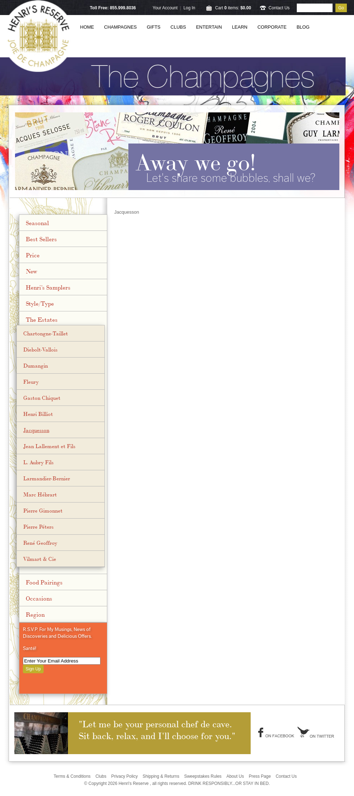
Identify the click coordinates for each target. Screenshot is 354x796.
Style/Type (40, 303)
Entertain (209, 27)
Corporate (271, 27)
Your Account (165, 7)
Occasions (39, 598)
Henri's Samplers (48, 287)
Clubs (178, 27)
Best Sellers (41, 238)
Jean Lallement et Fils (49, 446)
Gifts (154, 27)
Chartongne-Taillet (45, 333)
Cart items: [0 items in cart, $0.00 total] (233, 7)
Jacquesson (36, 429)
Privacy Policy (124, 776)
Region (35, 614)
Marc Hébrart (40, 494)
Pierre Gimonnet (43, 510)
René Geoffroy (40, 542)
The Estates (42, 319)
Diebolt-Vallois (40, 349)
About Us (235, 776)
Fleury (31, 381)
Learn (239, 27)
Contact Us (279, 7)
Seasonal (37, 222)
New (31, 271)
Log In (189, 7)
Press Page (260, 776)
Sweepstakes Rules (203, 776)
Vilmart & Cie (39, 558)
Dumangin (35, 365)
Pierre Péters (38, 526)
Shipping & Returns (161, 776)
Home (87, 27)
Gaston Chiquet (41, 397)
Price (33, 254)
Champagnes (120, 27)
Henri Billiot (38, 413)
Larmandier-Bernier (46, 478)
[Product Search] (315, 8)
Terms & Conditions (72, 776)
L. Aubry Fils (38, 462)
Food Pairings (44, 582)
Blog (302, 27)
